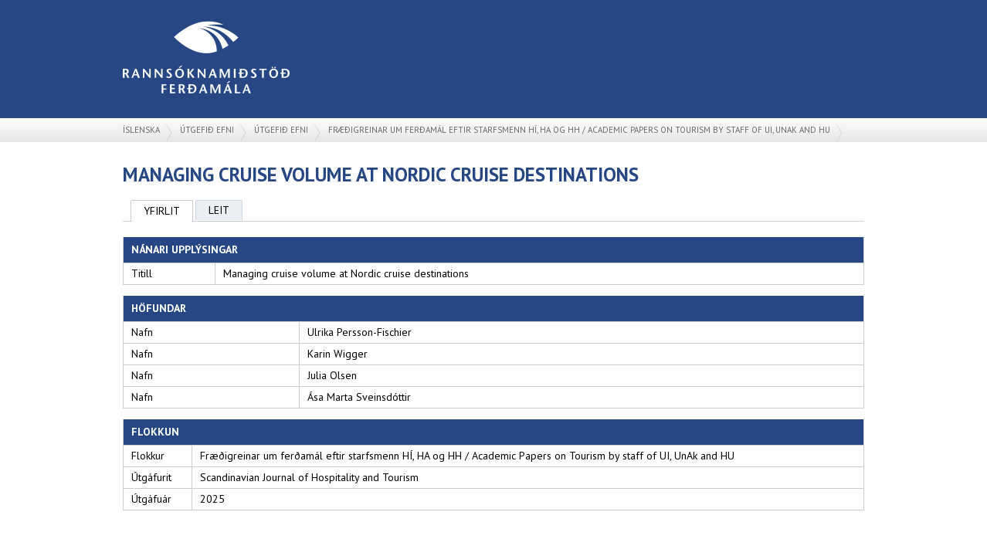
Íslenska (141, 129)
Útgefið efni (207, 129)
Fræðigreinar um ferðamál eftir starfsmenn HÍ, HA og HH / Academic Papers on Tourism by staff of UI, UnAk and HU (579, 129)
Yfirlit (162, 211)
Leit (219, 210)
